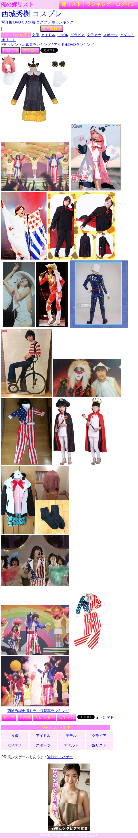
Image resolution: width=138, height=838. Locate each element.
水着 (31, 22)
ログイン (126, 4)
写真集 (6, 22)
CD (24, 22)
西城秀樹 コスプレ (31, 14)
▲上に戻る (105, 718)
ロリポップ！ (87, 835)
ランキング (98, 4)
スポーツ (110, 35)
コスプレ (43, 22)
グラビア (77, 35)
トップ (9, 717)
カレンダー (45, 717)
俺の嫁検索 (52, 28)
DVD (17, 22)
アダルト (127, 35)
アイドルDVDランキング (74, 44)
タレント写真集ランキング (29, 44)
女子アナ (94, 35)
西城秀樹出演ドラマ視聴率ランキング (38, 711)
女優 (35, 35)
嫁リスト (71, 4)
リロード (10, 50)
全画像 (25, 717)
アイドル (48, 35)
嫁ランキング (62, 22)
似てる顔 (30, 50)
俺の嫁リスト (17, 4)
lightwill (64, 835)
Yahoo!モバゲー (60, 757)
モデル (62, 35)
